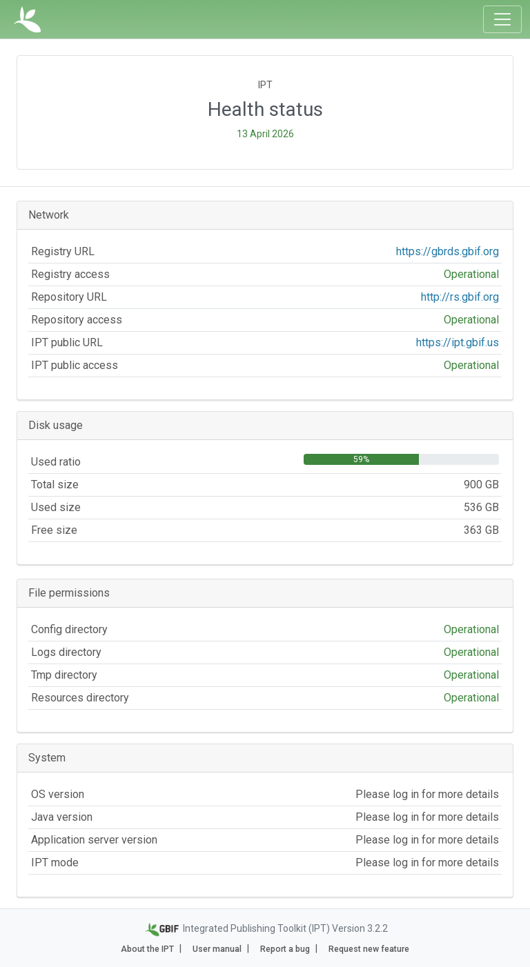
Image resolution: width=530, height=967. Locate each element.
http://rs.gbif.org (460, 296)
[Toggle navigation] (502, 19)
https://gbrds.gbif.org (447, 251)
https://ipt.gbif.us (457, 342)
